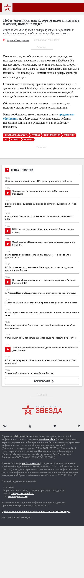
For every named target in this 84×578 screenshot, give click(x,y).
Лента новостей (19, 170)
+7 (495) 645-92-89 (17, 496)
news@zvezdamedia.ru (22, 493)
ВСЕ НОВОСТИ (44, 381)
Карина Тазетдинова (18, 40)
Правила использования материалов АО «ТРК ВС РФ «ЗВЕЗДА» (36, 511)
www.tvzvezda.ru (47, 439)
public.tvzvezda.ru (22, 436)
